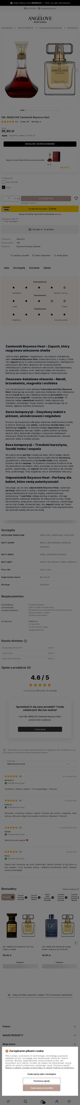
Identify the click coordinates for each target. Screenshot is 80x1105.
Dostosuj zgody (42, 1081)
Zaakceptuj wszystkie (41, 1088)
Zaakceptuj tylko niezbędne (41, 1074)
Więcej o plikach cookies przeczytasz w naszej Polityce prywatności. (39, 1067)
